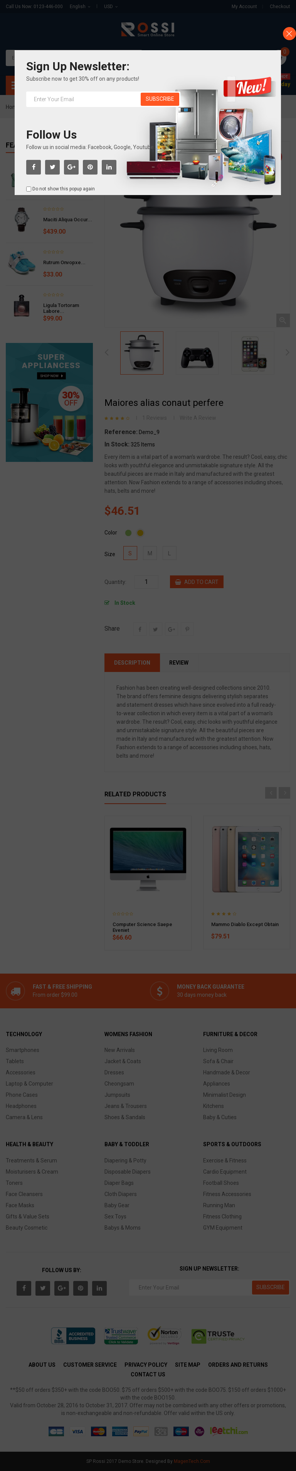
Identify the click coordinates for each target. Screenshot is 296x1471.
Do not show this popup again (63, 189)
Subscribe (160, 99)
